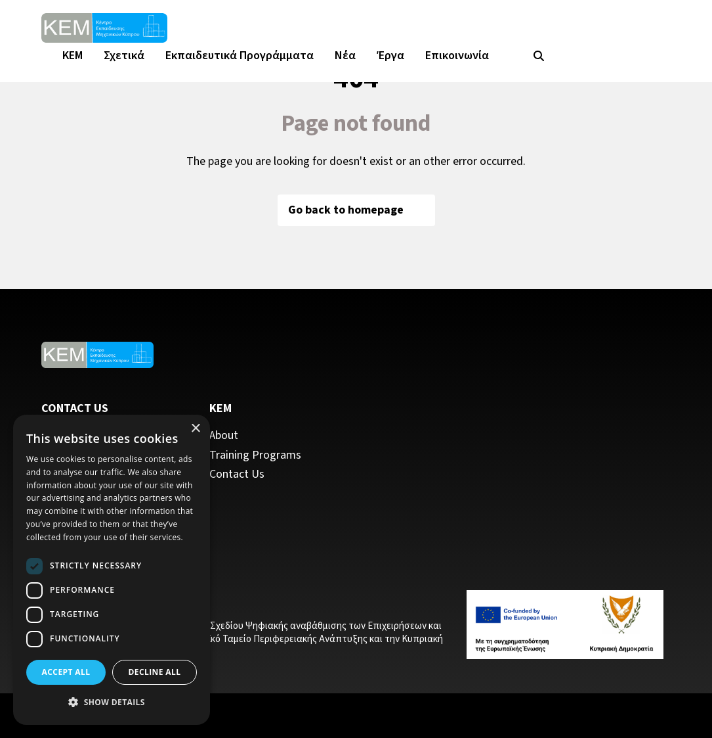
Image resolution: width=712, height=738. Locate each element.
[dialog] (111, 570)
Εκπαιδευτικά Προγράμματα (239, 55)
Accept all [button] (66, 672)
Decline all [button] (155, 672)
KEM (72, 55)
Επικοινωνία (457, 55)
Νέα (345, 55)
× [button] (195, 429)
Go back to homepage (356, 210)
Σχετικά (124, 55)
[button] (111, 702)
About (223, 435)
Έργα (390, 55)
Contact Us (236, 474)
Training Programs (255, 455)
